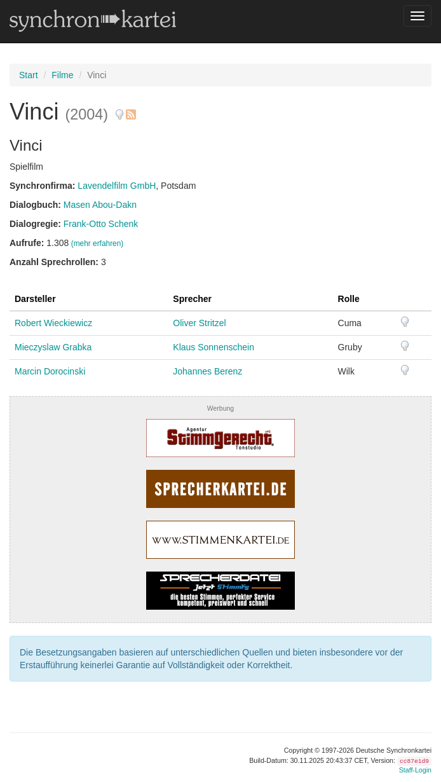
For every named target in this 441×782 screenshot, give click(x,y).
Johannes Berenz (207, 371)
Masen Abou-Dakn (100, 205)
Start (28, 75)
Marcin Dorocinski (50, 371)
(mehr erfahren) (97, 243)
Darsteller (35, 299)
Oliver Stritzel (199, 323)
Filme (62, 75)
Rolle (349, 299)
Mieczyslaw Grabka (53, 347)
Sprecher (192, 299)
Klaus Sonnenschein (213, 347)
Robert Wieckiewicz (53, 323)
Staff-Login (415, 770)
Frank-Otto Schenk (101, 224)
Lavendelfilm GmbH (117, 186)
